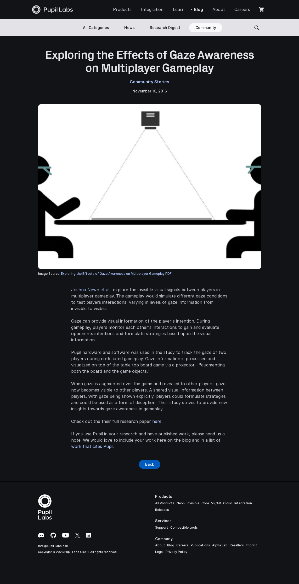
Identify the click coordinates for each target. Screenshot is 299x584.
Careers (182, 545)
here (156, 421)
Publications (200, 545)
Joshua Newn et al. (90, 289)
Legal (159, 552)
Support (161, 527)
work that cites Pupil (92, 446)
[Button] (149, 464)
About (160, 545)
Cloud (227, 503)
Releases (162, 510)
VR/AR (216, 503)
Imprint (251, 545)
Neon (181, 503)
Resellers (237, 545)
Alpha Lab (220, 545)
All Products (164, 503)
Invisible (193, 503)
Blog (170, 545)
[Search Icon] (256, 27)
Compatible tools (184, 527)
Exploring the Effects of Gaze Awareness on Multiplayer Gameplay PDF (116, 274)
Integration (243, 503)
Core (205, 503)
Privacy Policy (176, 552)
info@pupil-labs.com (53, 546)
